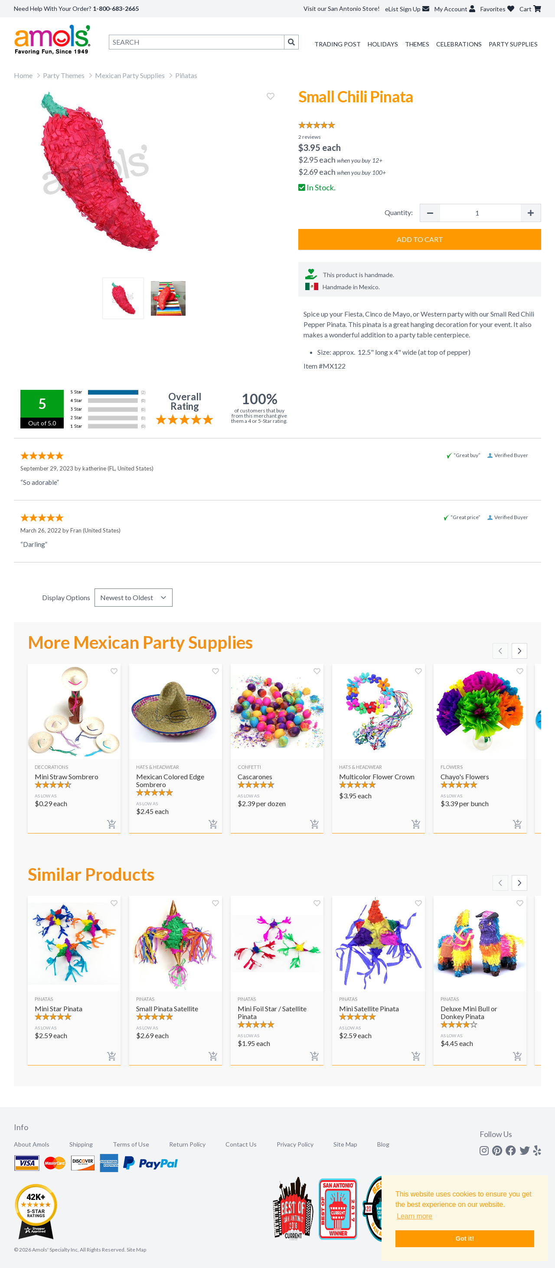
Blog (383, 1144)
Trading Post (337, 44)
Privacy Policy (295, 1144)
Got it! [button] (465, 1238)
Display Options (66, 597)
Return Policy (187, 1144)
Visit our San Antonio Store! (342, 8)
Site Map (345, 1144)
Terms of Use (131, 1144)
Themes (417, 44)
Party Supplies (513, 44)
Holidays (383, 44)
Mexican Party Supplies (130, 75)
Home (23, 75)
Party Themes (64, 75)
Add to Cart (420, 239)
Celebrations (459, 44)
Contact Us (241, 1144)
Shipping (81, 1144)
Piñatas (186, 75)
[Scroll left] (500, 651)
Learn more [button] (414, 1216)
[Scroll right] (519, 651)
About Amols (31, 1144)
